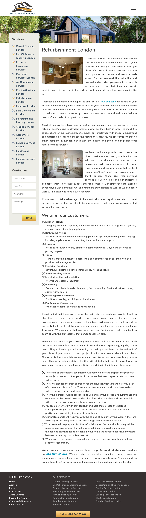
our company (108, 101)
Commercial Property (20, 501)
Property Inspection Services (22, 66)
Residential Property (19, 498)
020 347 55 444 (73, 514)
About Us (13, 485)
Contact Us (15, 491)
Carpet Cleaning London (65, 482)
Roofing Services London (65, 498)
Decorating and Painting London (112, 485)
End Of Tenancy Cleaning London (70, 485)
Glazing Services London (108, 488)
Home (12, 482)
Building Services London (108, 495)
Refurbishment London (64, 501)
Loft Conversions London (108, 482)
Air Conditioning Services (65, 495)
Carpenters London (105, 491)
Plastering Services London (66, 491)
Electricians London (106, 498)
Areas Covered (16, 495)
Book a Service (16, 505)
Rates (12, 488)
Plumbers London (26, 106)
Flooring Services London (108, 501)
